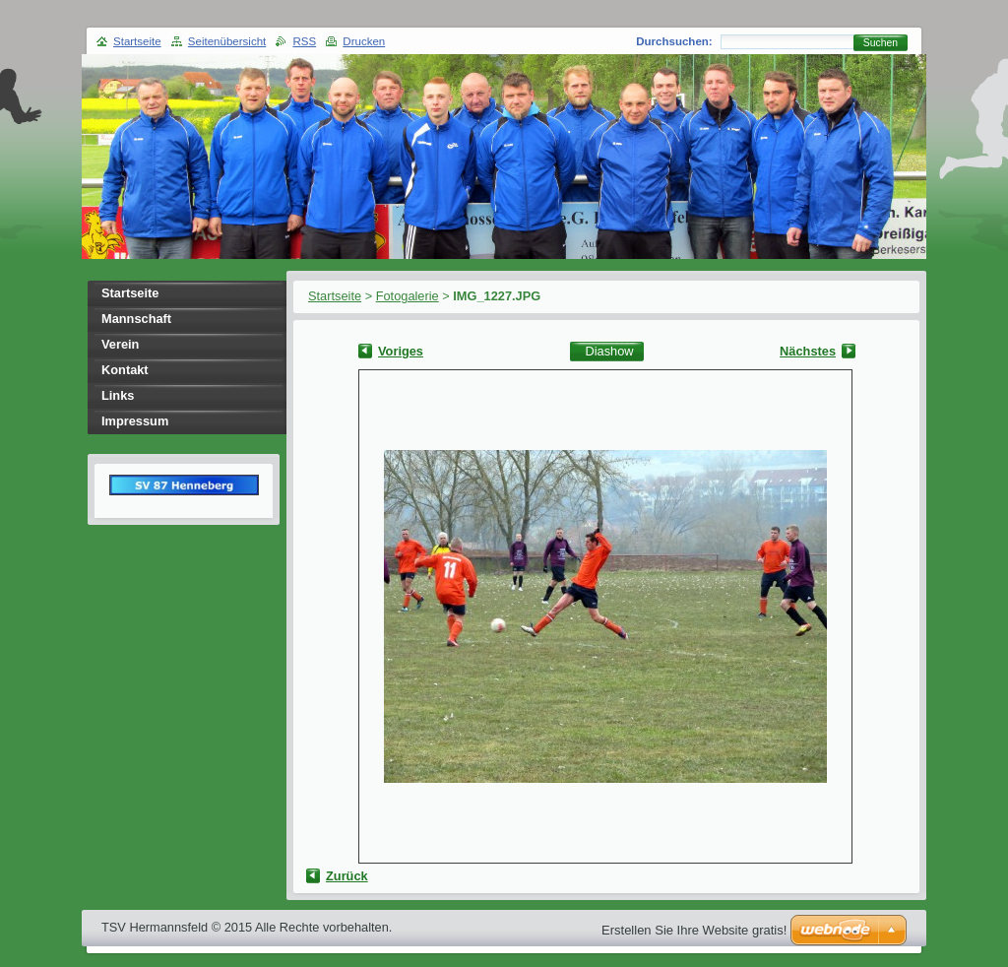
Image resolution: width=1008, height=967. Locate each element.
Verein (120, 344)
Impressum (134, 421)
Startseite (334, 296)
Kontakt (125, 369)
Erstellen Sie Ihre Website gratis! (694, 930)
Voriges (400, 351)
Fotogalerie (407, 296)
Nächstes (808, 351)
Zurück (347, 876)
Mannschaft (136, 318)
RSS (304, 41)
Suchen (880, 42)
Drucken (364, 41)
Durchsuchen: (674, 41)
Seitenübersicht (227, 41)
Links (117, 395)
